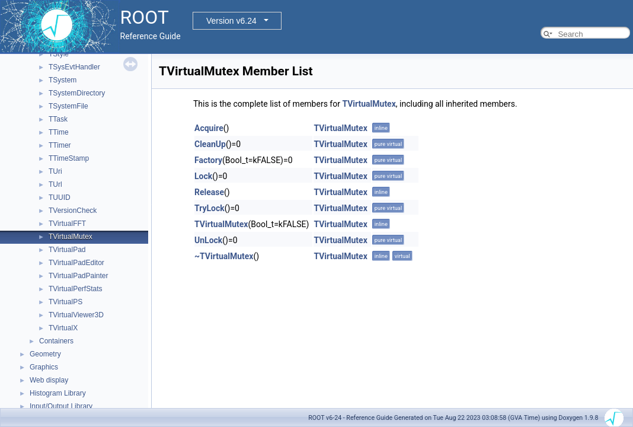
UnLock (208, 240)
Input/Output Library (61, 406)
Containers (56, 341)
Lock (203, 176)
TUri (55, 171)
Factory (208, 160)
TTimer (60, 145)
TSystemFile (68, 106)
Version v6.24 (231, 21)
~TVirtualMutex (223, 256)
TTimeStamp (69, 158)
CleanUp (210, 144)
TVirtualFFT (67, 223)
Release (209, 192)
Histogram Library (58, 393)
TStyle (59, 54)
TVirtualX (63, 328)
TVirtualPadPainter (78, 276)
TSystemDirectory (77, 93)
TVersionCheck (73, 210)
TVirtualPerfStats (75, 289)
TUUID (60, 197)
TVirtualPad (67, 250)
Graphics (44, 367)
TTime (59, 132)
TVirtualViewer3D (76, 315)
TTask (58, 119)
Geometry (45, 354)
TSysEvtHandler (74, 67)
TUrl (55, 184)
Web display (49, 380)
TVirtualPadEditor (76, 263)
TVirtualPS (65, 302)
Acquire (208, 128)
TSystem (62, 80)
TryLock (209, 208)
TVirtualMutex (70, 236)
